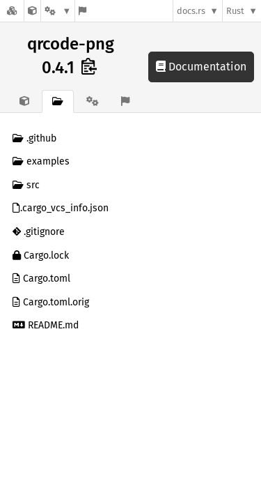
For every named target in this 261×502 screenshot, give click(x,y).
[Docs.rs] (12, 11)
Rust (235, 11)
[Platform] (57, 11)
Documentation (201, 66)
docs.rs (191, 11)
